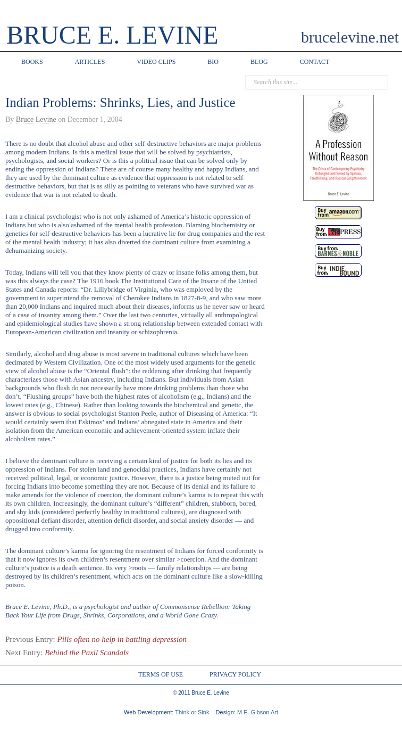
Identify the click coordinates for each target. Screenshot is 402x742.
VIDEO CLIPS (156, 61)
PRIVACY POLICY (235, 674)
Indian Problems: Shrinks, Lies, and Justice (120, 102)
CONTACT (315, 61)
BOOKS (32, 61)
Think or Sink (192, 712)
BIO (213, 61)
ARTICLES (90, 61)
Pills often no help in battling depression (122, 639)
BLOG (259, 61)
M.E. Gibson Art (257, 712)
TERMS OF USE (160, 674)
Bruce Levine (36, 119)
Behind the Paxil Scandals (87, 652)
